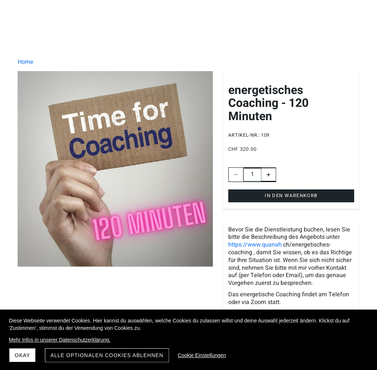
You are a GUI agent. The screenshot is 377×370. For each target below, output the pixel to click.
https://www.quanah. (255, 244)
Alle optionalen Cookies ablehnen (106, 355)
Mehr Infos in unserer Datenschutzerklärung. (59, 340)
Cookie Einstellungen (202, 355)
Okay (22, 355)
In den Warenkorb (291, 195)
